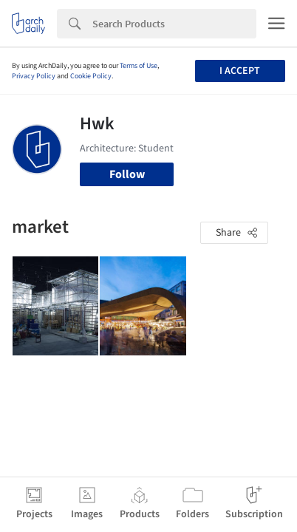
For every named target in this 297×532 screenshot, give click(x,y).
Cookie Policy (91, 76)
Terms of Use (138, 66)
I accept (239, 71)
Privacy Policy (33, 76)
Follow (127, 174)
